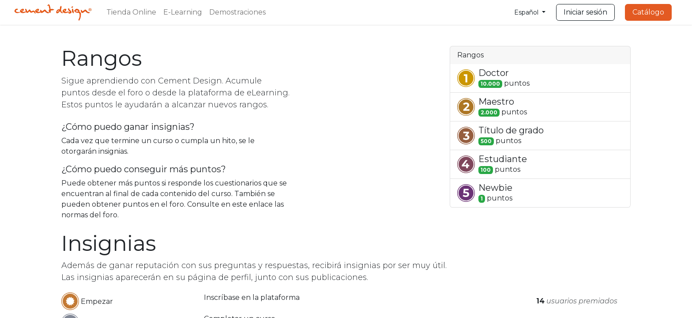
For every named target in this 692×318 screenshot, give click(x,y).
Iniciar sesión (585, 12)
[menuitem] (131, 12)
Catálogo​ (648, 12)
